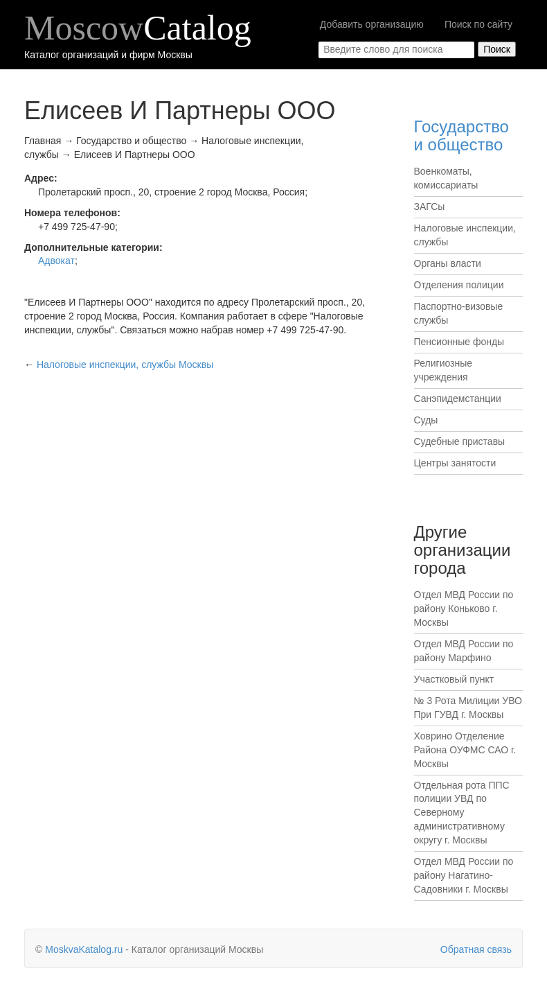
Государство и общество (461, 135)
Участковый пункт (454, 679)
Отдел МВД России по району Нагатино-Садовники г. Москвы (464, 875)
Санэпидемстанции (457, 398)
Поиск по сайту (478, 24)
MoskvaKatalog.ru (84, 949)
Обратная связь (476, 949)
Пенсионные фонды (459, 341)
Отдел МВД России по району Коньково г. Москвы (464, 608)
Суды (426, 420)
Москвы (125, 364)
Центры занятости (455, 462)
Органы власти (447, 263)
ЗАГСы (429, 206)
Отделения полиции (459, 284)
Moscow (137, 27)
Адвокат (56, 260)
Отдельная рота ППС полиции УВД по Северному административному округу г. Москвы (462, 813)
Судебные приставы (459, 441)
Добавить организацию (372, 24)
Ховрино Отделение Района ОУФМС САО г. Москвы (465, 749)
